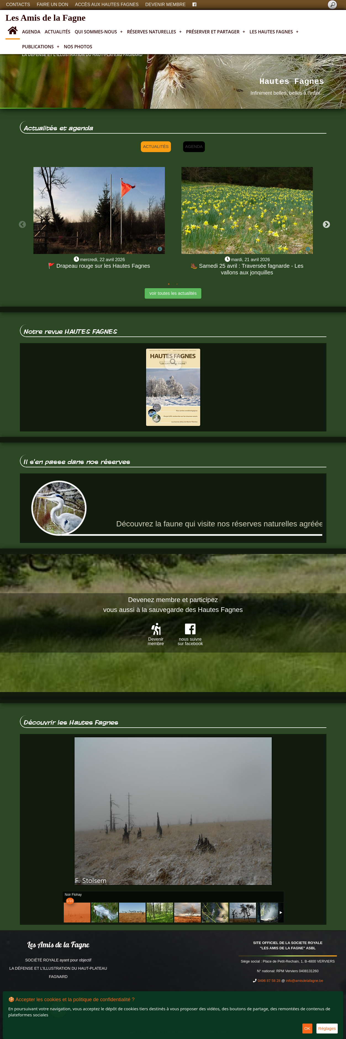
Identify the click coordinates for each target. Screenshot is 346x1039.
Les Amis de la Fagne (46, 18)
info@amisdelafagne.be (304, 981)
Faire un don (52, 4)
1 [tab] (168, 284)
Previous (21, 223)
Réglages (327, 1028)
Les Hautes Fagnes (274, 32)
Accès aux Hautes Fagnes (107, 4)
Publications (40, 47)
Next (325, 223)
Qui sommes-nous (99, 32)
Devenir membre (165, 4)
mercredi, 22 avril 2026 (102, 259)
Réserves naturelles (154, 32)
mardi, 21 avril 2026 (250, 259)
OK (307, 1028)
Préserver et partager (215, 32)
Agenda (31, 32)
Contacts (18, 4)
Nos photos (78, 47)
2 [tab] (177, 284)
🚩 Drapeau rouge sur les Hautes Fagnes (99, 266)
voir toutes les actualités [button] (173, 293)
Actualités (57, 32)
